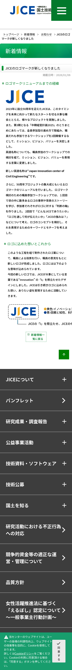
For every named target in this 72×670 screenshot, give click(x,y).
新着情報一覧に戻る (38, 337)
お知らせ (46, 34)
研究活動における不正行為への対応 (33, 530)
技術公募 (15, 484)
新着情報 (29, 34)
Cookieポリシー (24, 653)
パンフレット (19, 400)
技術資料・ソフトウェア (31, 463)
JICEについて (20, 379)
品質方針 (15, 582)
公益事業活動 (19, 442)
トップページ (11, 34)
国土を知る (17, 505)
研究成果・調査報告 (26, 421)
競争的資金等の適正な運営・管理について (31, 557)
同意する (58, 651)
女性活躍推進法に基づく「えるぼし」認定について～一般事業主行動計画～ (33, 610)
